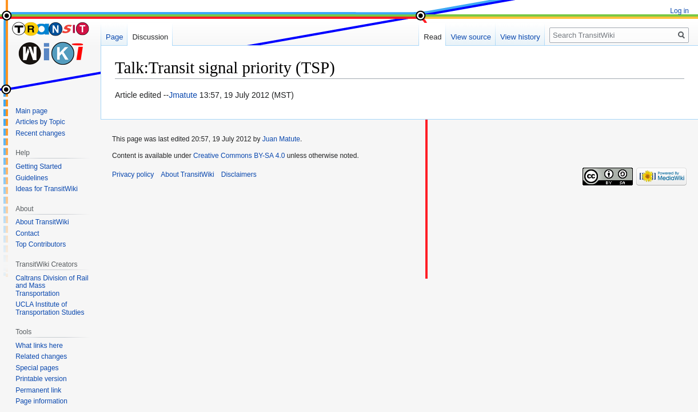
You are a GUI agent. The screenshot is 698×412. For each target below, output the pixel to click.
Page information (41, 401)
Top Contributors (40, 244)
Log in (679, 11)
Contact (27, 233)
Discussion (150, 37)
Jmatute (183, 95)
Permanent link (38, 390)
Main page (31, 111)
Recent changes (40, 133)
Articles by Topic (40, 122)
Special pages (36, 368)
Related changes (41, 356)
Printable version (40, 379)
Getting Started (38, 167)
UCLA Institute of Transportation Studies (49, 308)
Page (114, 37)
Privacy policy (133, 175)
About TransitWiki (42, 222)
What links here (39, 346)
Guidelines (31, 178)
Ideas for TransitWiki (46, 189)
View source (470, 37)
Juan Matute (281, 139)
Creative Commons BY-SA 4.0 (239, 156)
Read (432, 37)
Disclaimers (239, 175)
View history (520, 37)
